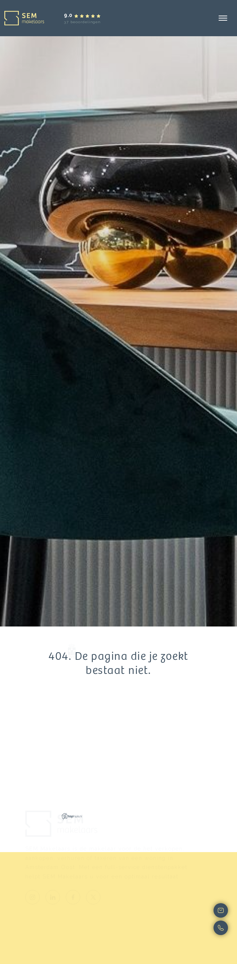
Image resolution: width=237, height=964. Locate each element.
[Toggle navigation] (223, 18)
